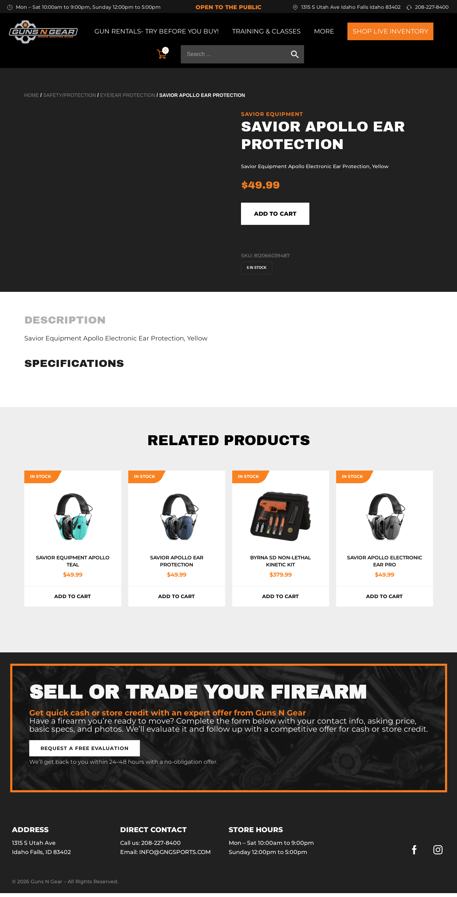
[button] (84, 752)
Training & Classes (266, 31)
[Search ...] (234, 54)
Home (31, 95)
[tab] (65, 324)
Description (65, 324)
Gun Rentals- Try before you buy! (156, 31)
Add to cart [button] (72, 600)
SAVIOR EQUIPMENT (272, 114)
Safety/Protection (69, 95)
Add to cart (291, 215)
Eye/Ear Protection (127, 95)
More (324, 31)
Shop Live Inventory (390, 31)
